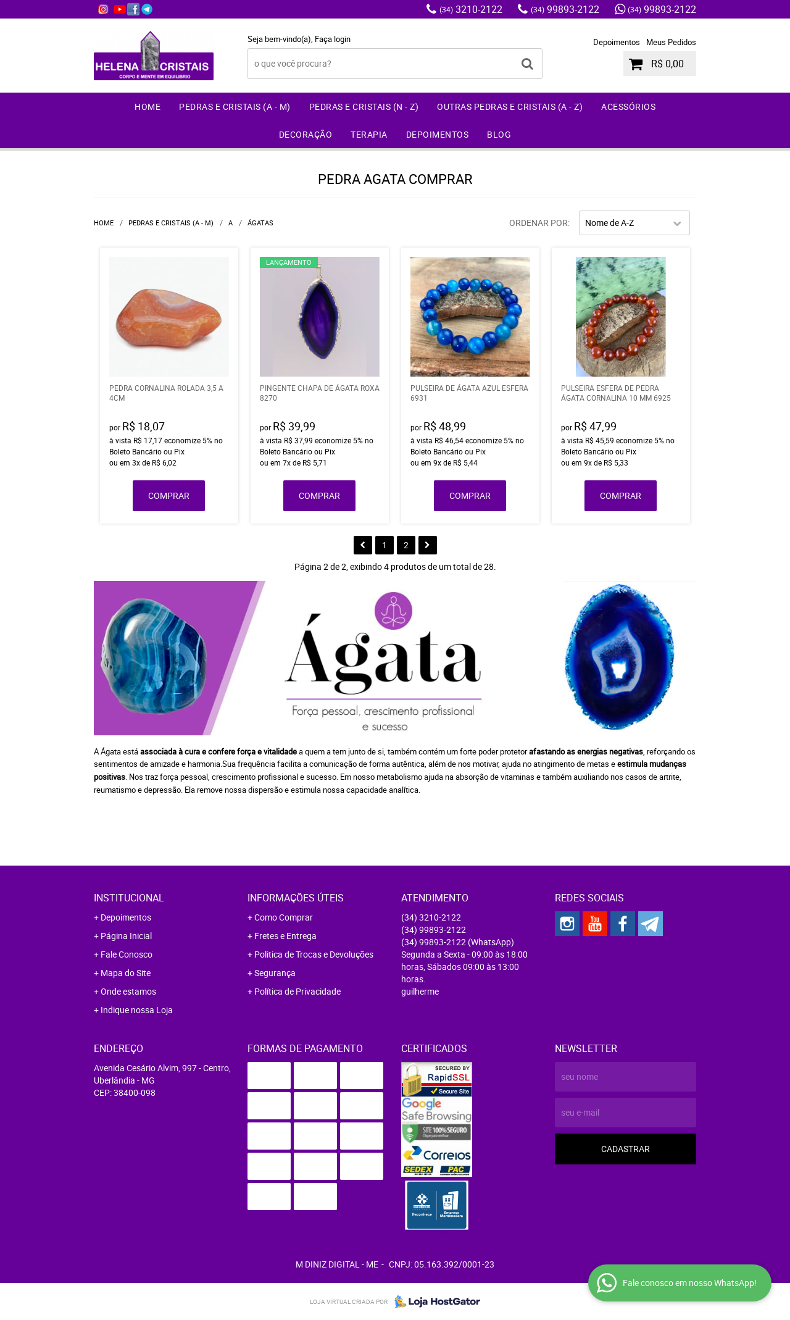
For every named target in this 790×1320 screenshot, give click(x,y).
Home (147, 106)
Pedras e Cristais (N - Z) (364, 106)
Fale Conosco (126, 954)
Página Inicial (126, 936)
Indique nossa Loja (137, 1010)
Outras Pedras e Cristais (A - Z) (510, 106)
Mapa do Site (126, 973)
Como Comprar (283, 917)
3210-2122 (470, 9)
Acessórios (628, 106)
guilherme (420, 991)
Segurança (275, 973)
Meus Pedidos (671, 42)
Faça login (333, 38)
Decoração (306, 134)
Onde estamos (128, 991)
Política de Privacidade (297, 991)
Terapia (369, 134)
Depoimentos (616, 42)
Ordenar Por (538, 222)
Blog (499, 134)
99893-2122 (565, 9)
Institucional (129, 897)
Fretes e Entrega (285, 936)
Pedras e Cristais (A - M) (235, 106)
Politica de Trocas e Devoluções (313, 954)
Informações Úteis (295, 897)
